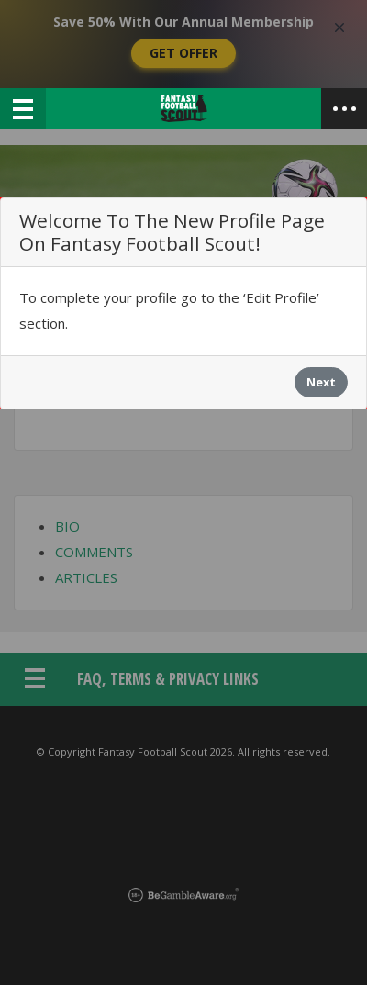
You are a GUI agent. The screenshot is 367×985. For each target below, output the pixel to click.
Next (321, 382)
